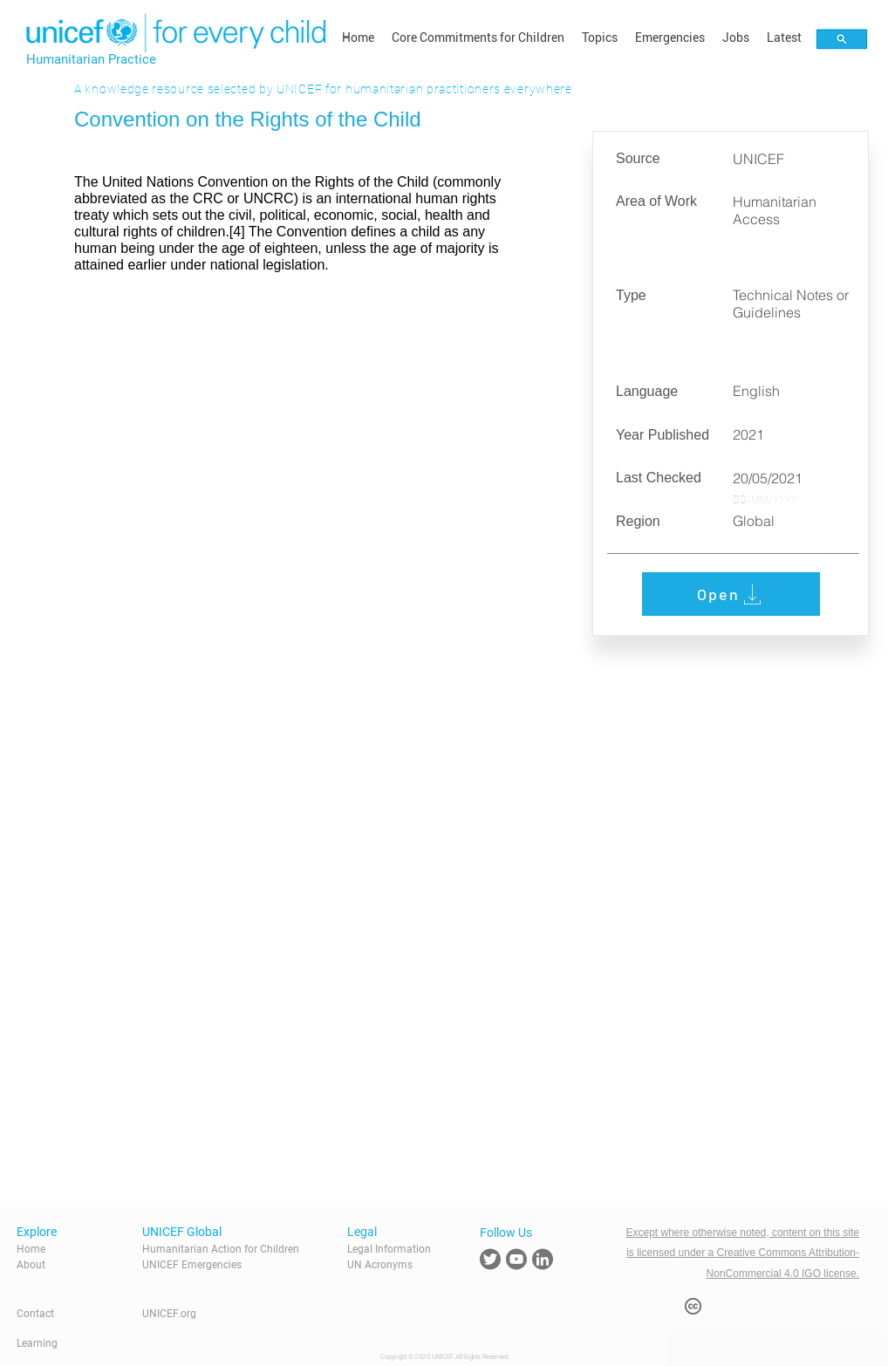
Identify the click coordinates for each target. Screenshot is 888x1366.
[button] (478, 37)
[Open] (731, 594)
